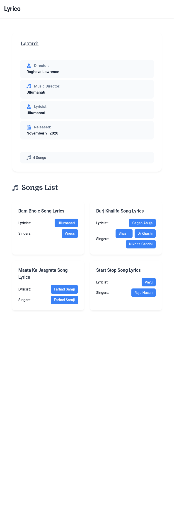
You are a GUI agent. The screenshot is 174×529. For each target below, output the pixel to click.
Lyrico (12, 8)
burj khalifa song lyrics (120, 211)
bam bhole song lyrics (41, 211)
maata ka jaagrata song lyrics (43, 274)
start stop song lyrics (118, 270)
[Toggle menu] (167, 9)
